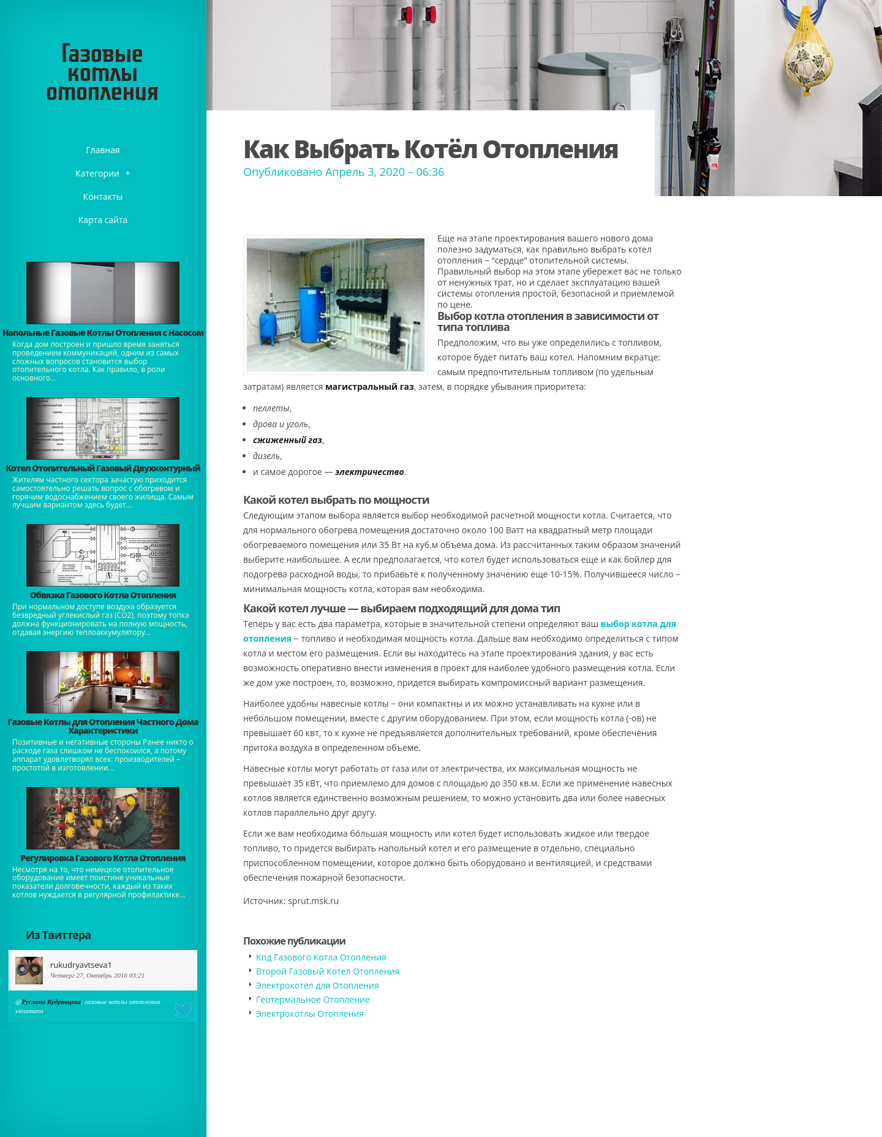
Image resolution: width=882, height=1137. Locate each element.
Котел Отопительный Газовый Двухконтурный (103, 468)
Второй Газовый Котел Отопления (327, 971)
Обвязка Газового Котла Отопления (103, 595)
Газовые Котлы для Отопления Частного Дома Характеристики (102, 726)
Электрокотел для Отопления (317, 985)
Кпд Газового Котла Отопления (321, 957)
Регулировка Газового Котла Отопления (103, 858)
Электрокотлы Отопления (310, 1013)
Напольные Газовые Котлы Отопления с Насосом (102, 332)
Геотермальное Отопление (313, 999)
